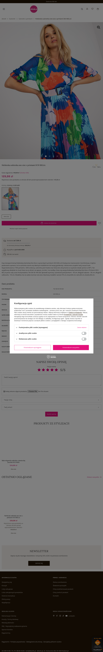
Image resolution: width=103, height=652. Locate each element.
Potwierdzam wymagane (32, 347)
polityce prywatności (75, 312)
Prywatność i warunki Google (73, 314)
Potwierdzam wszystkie (71, 347)
